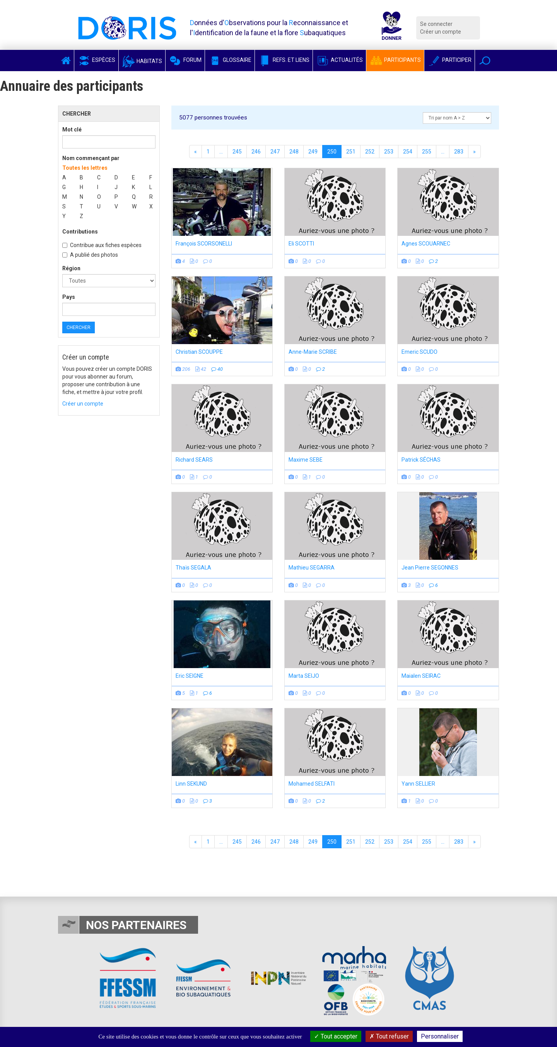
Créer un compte (440, 32)
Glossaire (229, 60)
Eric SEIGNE (189, 676)
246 (256, 151)
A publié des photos (90, 255)
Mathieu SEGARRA (312, 567)
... (221, 151)
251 (350, 151)
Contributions (80, 231)
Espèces (96, 60)
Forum (185, 60)
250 (332, 151)
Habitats (142, 61)
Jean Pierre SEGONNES (430, 567)
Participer (449, 60)
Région (71, 268)
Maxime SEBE (306, 460)
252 (369, 151)
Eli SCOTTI (301, 243)
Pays (68, 297)
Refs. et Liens (283, 60)
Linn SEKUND (191, 784)
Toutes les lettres (85, 168)
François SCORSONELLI (204, 243)
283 (458, 151)
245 (237, 151)
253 (388, 151)
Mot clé (72, 129)
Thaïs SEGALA (193, 567)
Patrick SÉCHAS (421, 460)
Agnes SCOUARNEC (426, 243)
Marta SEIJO (304, 676)
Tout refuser (389, 1036)
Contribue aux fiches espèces (102, 245)
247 (275, 151)
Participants (395, 60)
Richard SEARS (194, 460)
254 (407, 151)
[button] (485, 60)
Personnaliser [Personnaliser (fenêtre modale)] (440, 1036)
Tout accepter (335, 1036)
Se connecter (436, 24)
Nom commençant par (91, 158)
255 (426, 151)
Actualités (339, 60)
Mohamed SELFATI (312, 784)
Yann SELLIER (418, 784)
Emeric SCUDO (419, 352)
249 (313, 151)
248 (294, 151)
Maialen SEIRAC (421, 676)
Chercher (79, 327)
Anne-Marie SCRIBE (313, 352)
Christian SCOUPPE (199, 352)
